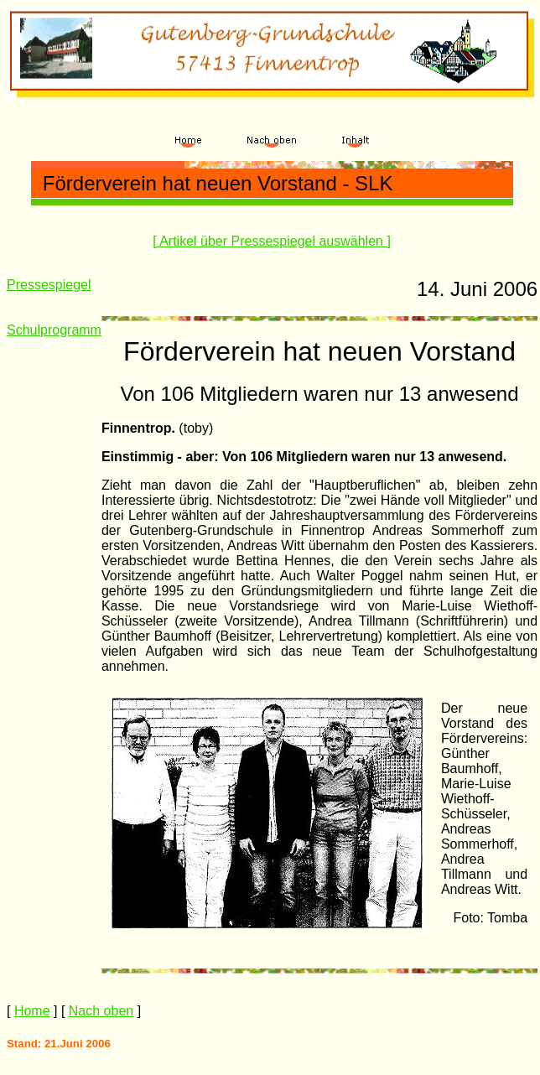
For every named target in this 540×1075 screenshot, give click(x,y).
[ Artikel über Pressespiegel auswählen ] (272, 241)
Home (32, 1011)
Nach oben (101, 1011)
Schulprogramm (54, 330)
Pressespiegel (49, 285)
